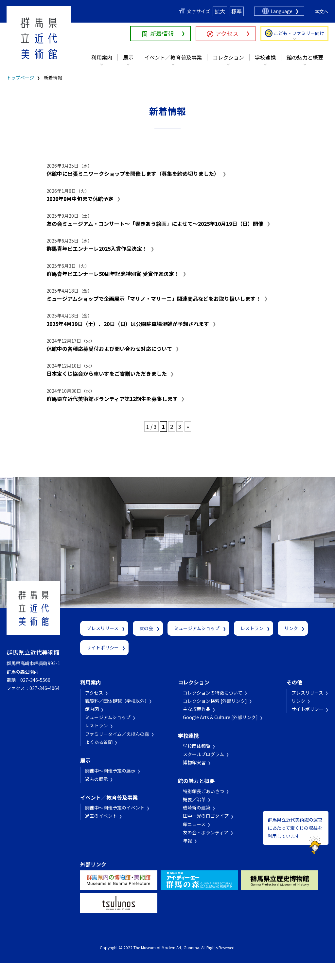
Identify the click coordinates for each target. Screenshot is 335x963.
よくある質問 (99, 742)
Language (281, 11)
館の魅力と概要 (305, 57)
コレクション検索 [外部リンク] (215, 701)
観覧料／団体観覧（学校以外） (116, 701)
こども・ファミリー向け (299, 33)
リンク (291, 628)
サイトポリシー (103, 647)
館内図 (92, 709)
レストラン (251, 628)
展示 (128, 57)
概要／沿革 (194, 799)
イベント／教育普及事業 (173, 57)
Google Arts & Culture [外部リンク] (220, 717)
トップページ (20, 77)
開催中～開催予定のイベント (115, 807)
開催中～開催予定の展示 (110, 770)
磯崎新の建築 (196, 807)
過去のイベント (101, 815)
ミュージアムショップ (197, 628)
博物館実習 (194, 762)
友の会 (146, 628)
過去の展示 (96, 779)
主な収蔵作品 (196, 709)
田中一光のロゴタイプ (206, 815)
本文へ (321, 11)
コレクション (228, 57)
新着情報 (162, 33)
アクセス (226, 33)
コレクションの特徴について (212, 692)
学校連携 (265, 57)
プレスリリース (102, 628)
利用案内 (101, 57)
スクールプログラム (203, 754)
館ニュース (194, 824)
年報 (187, 840)
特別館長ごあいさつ (203, 791)
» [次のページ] (187, 426)
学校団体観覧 (196, 746)
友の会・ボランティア (205, 832)
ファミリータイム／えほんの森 (117, 734)
